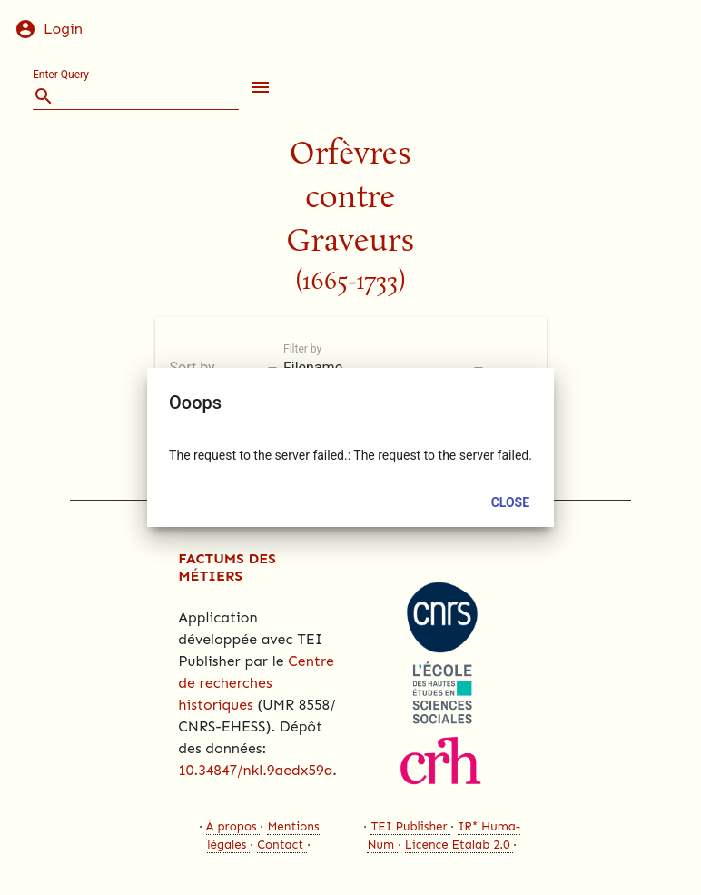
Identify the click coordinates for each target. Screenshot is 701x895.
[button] (257, 87)
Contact (280, 844)
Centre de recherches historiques (256, 682)
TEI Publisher (408, 826)
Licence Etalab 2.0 (457, 844)
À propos (231, 826)
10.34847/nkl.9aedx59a (255, 770)
